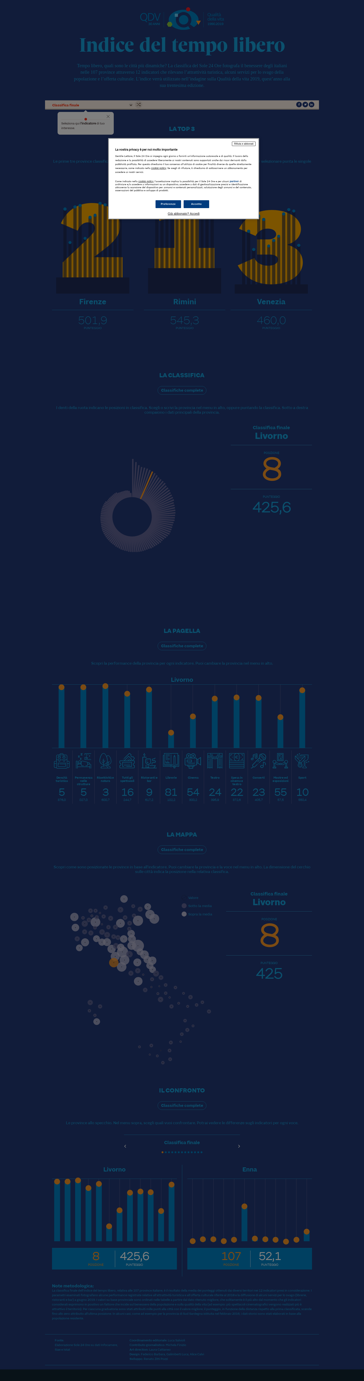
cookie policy (158, 168)
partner (234, 181)
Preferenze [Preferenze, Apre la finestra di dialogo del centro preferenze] (168, 204)
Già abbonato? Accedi (184, 214)
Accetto (196, 204)
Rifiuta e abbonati (244, 143)
